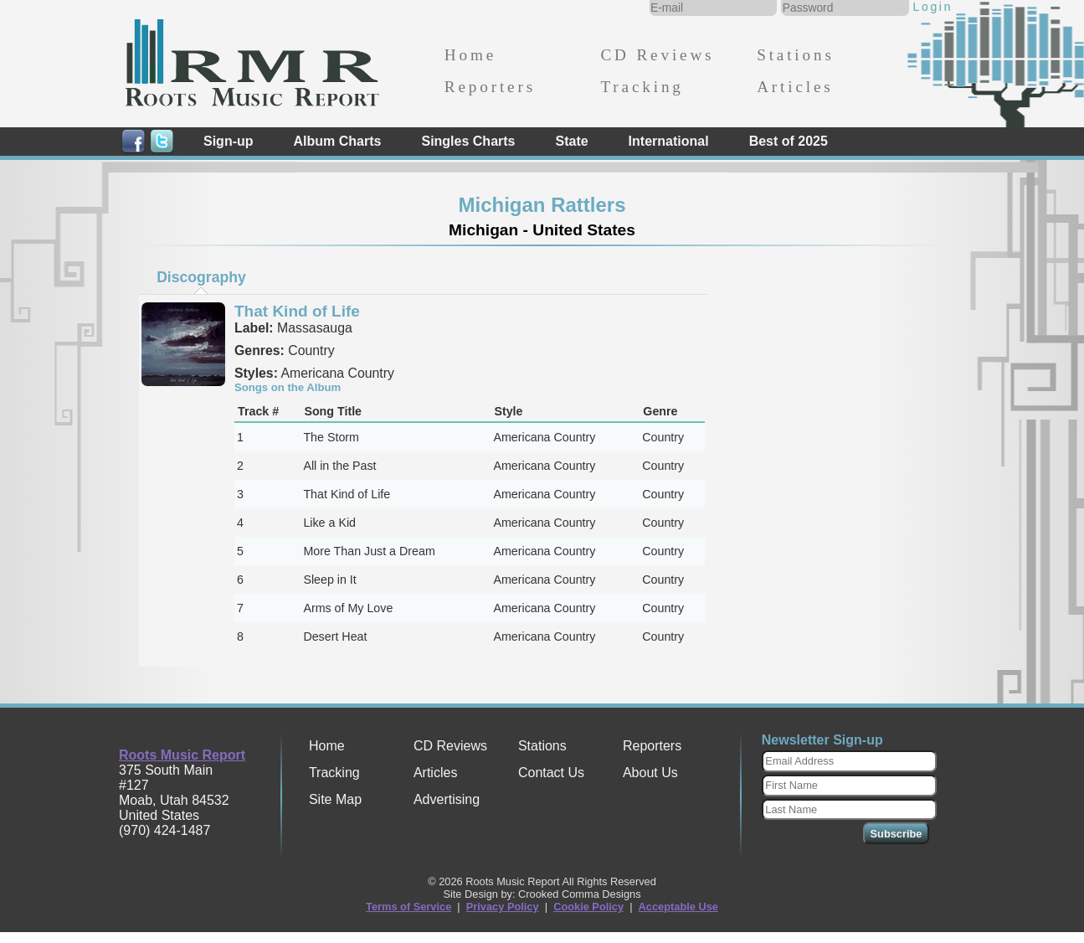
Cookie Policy (588, 906)
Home (470, 55)
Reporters (490, 86)
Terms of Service (408, 906)
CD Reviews (657, 55)
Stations (796, 55)
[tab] (201, 277)
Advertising (447, 799)
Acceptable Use (678, 906)
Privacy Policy (502, 906)
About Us (650, 772)
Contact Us (551, 772)
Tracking (641, 86)
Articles (795, 86)
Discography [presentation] (201, 277)
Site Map (335, 799)
